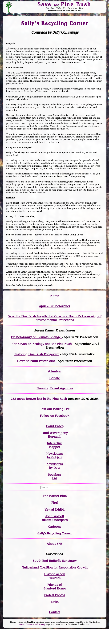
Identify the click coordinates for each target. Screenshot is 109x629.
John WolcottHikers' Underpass (55, 518)
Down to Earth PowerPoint (36, 361)
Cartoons (54, 526)
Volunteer (54, 371)
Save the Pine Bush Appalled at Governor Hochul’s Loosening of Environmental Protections (54, 318)
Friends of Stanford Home (55, 586)
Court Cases (54, 426)
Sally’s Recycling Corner (54, 23)
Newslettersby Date (54, 466)
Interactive (54, 443)
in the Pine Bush (48, 399)
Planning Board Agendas (54, 388)
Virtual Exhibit (55, 509)
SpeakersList (54, 476)
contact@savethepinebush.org (32, 624)
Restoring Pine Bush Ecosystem (36, 354)
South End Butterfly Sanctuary (55, 561)
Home (54, 296)
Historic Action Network (54, 576)
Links (54, 602)
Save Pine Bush (64, 4)
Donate (54, 378)
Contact (54, 612)
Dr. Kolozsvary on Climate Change (36, 337)
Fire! (54, 502)
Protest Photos (54, 595)
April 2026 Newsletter (54, 306)
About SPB (54, 544)
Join (43, 409)
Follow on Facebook (54, 416)
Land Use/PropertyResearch (54, 434)
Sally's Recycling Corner (54, 533)
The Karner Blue (55, 496)
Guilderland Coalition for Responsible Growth (55, 567)
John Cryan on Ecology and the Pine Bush (41, 344)
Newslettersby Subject (54, 455)
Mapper (54, 447)
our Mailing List (57, 409)
